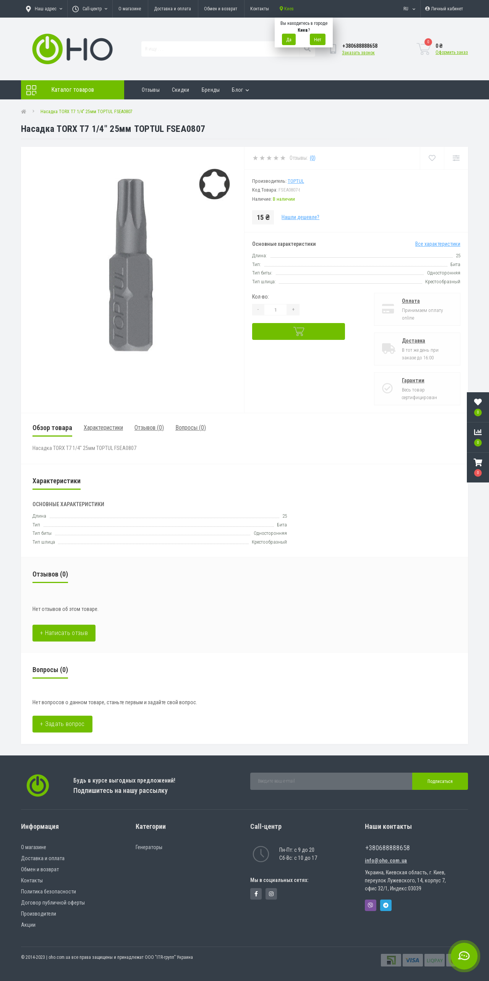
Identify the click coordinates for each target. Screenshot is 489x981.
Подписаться (440, 781)
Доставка (413, 341)
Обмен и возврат (220, 8)
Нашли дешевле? (300, 217)
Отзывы (151, 90)
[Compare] (456, 158)
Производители (38, 914)
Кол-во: (260, 297)
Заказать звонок (358, 52)
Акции (28, 925)
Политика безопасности (48, 891)
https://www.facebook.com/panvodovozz (256, 894)
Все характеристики (437, 244)
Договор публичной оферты (53, 903)
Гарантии (413, 380)
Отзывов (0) (149, 427)
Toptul (296, 181)
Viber (370, 905)
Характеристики (103, 427)
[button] (478, 467)
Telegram (386, 905)
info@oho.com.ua (386, 861)
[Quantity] (275, 309)
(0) (313, 158)
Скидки (180, 90)
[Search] (307, 49)
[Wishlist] (432, 158)
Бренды (211, 90)
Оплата (411, 301)
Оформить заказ (452, 52)
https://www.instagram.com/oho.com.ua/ (271, 894)
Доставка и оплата (172, 8)
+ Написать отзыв (64, 633)
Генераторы (149, 847)
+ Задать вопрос (62, 724)
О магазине (129, 8)
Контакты (259, 8)
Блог (240, 90)
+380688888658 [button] (387, 848)
